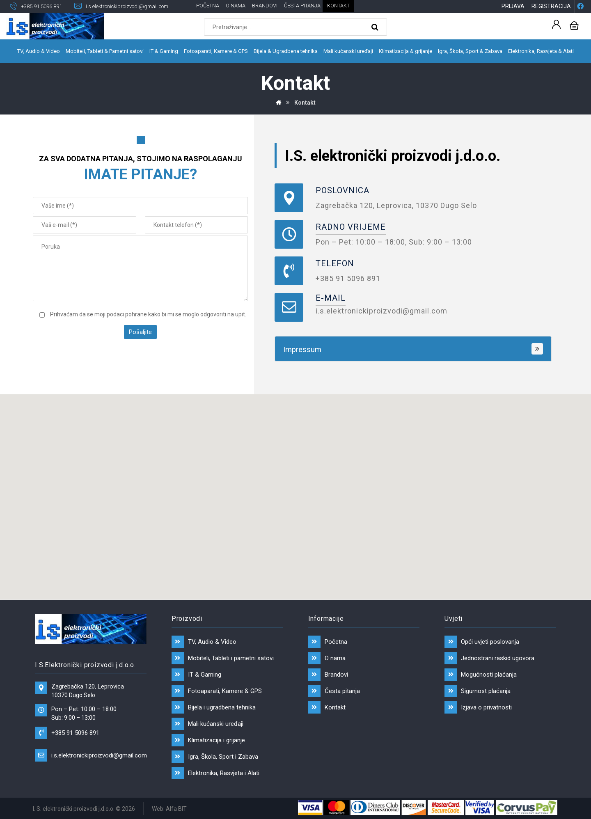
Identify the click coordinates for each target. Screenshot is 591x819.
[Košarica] (574, 25)
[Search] (375, 27)
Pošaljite (140, 332)
